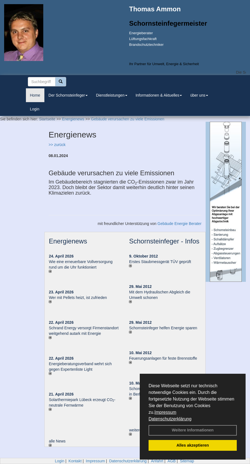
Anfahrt (157, 461)
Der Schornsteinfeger (68, 95)
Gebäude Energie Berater (179, 223)
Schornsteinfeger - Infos (164, 241)
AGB (172, 461)
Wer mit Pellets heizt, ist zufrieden (78, 297)
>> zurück (57, 144)
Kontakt (75, 461)
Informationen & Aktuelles (159, 95)
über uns (199, 95)
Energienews (68, 241)
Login (34, 109)
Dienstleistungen (111, 95)
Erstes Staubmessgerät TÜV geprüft (160, 261)
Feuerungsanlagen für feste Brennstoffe (163, 358)
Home (35, 95)
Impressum (165, 412)
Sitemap (187, 461)
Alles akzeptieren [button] (192, 445)
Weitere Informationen (193, 430)
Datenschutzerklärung (170, 419)
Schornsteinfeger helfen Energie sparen (163, 328)
